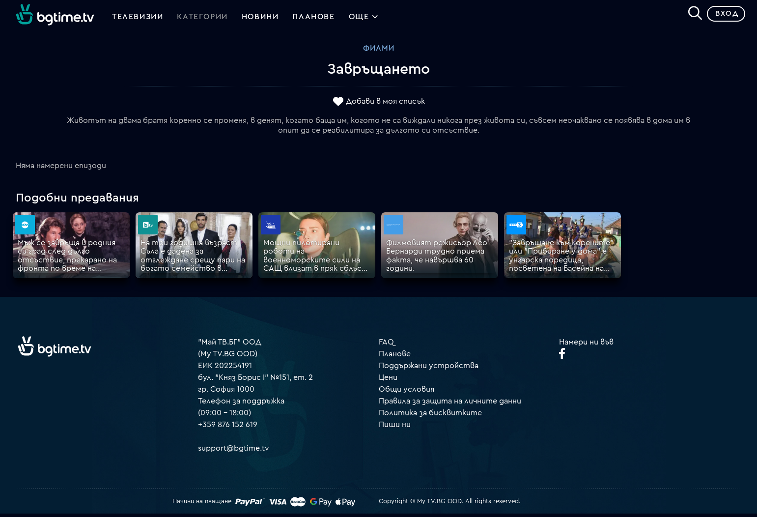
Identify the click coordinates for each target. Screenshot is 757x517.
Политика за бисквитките (430, 416)
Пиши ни (395, 428)
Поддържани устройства (428, 369)
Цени (388, 381)
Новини (260, 19)
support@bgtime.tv (233, 452)
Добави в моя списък (385, 105)
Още (364, 20)
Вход (722, 17)
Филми (378, 52)
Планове (395, 357)
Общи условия (406, 393)
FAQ (386, 345)
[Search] (691, 15)
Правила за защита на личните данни (450, 404)
